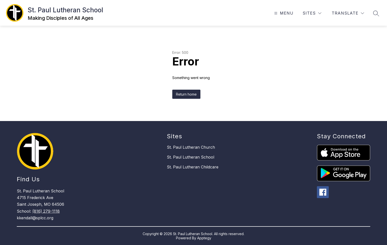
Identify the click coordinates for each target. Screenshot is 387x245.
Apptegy (204, 238)
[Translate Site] (347, 13)
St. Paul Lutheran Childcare (192, 166)
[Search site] (376, 13)
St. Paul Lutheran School (190, 157)
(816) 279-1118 (46, 211)
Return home (186, 94)
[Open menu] (283, 13)
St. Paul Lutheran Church (191, 147)
